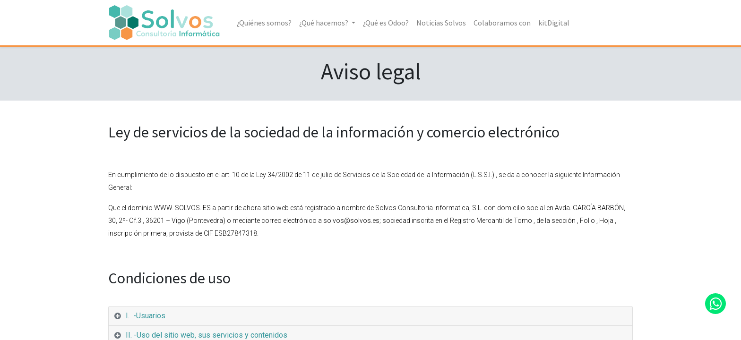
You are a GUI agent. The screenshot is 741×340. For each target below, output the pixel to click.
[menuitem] (265, 22)
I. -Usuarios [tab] (145, 315)
